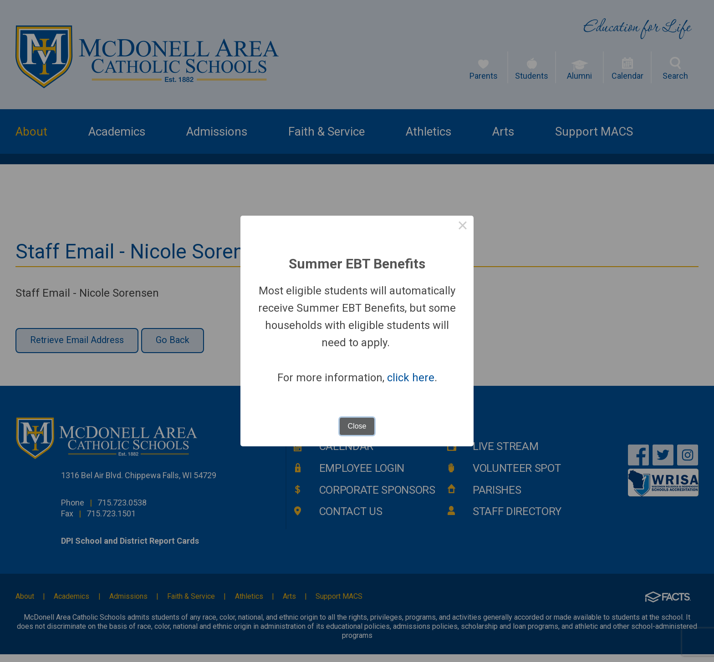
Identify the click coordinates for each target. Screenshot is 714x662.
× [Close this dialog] (462, 227)
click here (410, 377)
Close (357, 426)
